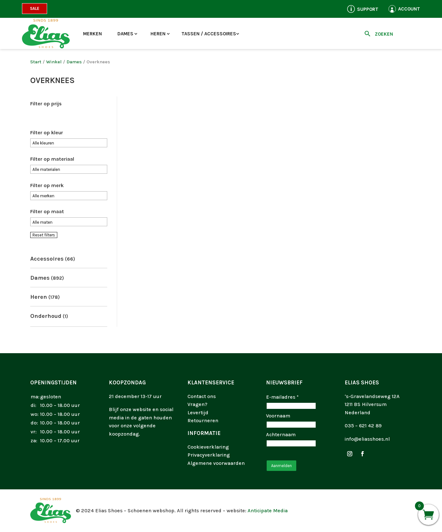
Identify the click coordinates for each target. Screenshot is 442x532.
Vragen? (197, 404)
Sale (34, 8)
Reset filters (43, 235)
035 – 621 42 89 (363, 426)
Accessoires (47, 258)
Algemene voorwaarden (216, 463)
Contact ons (201, 396)
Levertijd (197, 413)
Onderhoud (45, 315)
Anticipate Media (268, 511)
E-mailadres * (282, 397)
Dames (125, 34)
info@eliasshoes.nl (367, 439)
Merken (92, 34)
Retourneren (202, 420)
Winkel (54, 62)
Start (35, 62)
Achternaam (281, 434)
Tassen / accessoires (208, 34)
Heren (158, 34)
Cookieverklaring (208, 447)
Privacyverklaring (208, 455)
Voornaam (278, 416)
